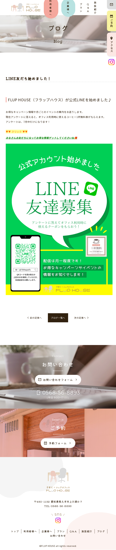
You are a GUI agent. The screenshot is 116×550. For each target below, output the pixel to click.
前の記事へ (33, 318)
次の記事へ (83, 318)
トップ (15, 531)
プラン (81, 7)
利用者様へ (30, 531)
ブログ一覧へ (58, 318)
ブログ (101, 531)
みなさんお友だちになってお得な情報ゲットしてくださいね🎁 (41, 138)
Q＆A (88, 7)
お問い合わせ (58, 536)
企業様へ (47, 531)
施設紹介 (95, 7)
